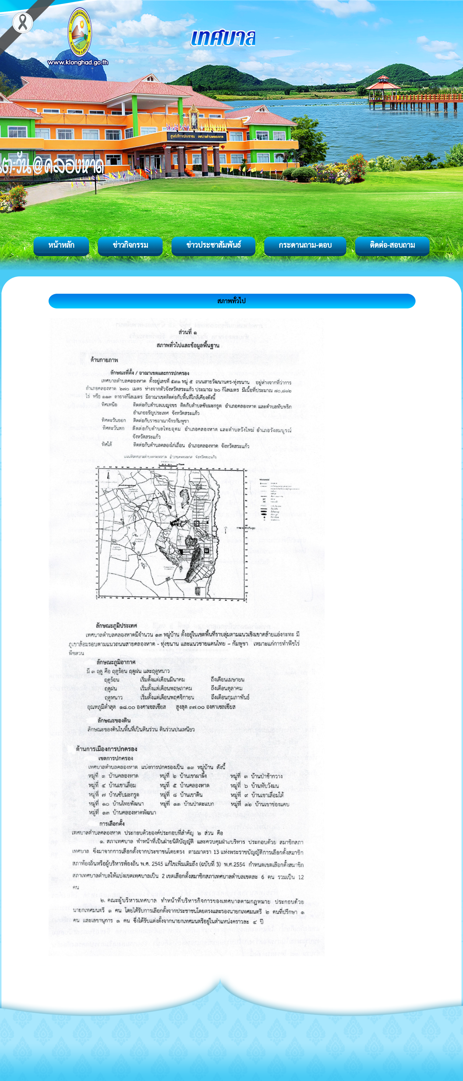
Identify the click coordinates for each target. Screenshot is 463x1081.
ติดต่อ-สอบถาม (392, 245)
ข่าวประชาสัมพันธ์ (213, 245)
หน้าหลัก (61, 245)
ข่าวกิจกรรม (130, 245)
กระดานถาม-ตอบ (305, 245)
